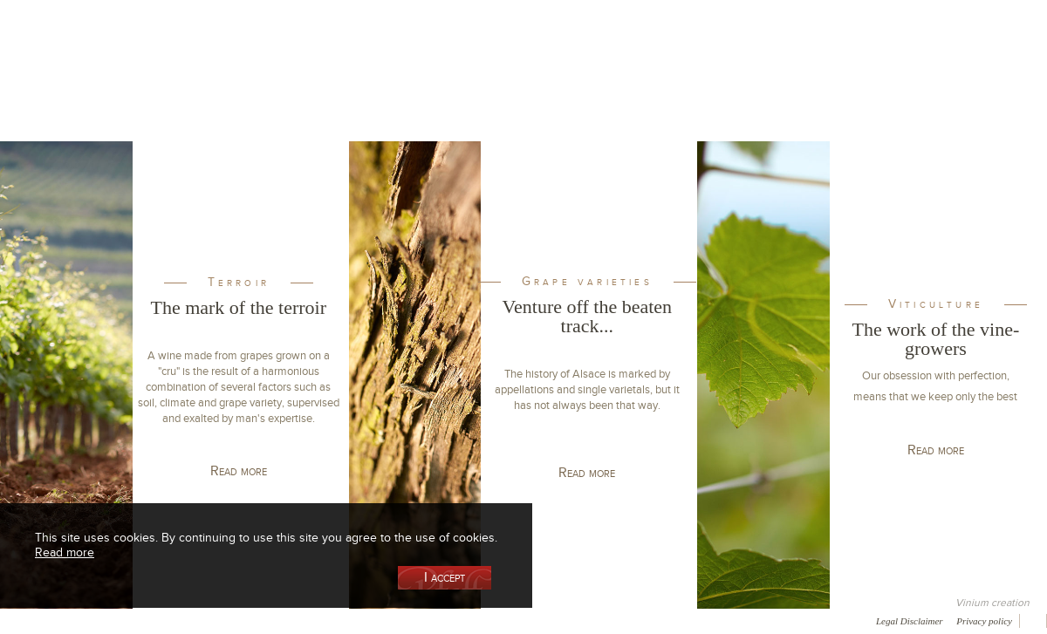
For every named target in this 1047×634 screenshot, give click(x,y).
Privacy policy (984, 621)
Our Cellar (89, 90)
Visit (837, 90)
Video (530, 620)
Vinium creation (992, 602)
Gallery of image (249, 620)
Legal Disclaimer (909, 621)
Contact (401, 620)
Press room (333, 620)
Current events (966, 90)
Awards (78, 620)
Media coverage (155, 620)
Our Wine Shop (217, 90)
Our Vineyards (345, 90)
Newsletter (468, 620)
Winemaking (709, 90)
